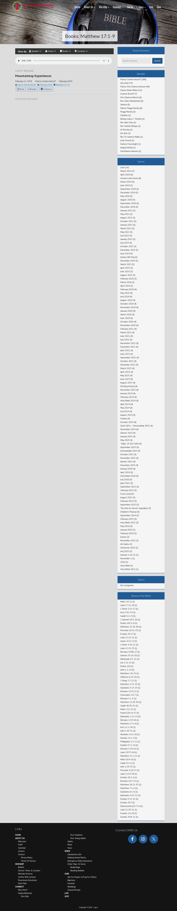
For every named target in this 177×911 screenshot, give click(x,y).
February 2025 (127, 519)
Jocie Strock (125, 140)
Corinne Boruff (127, 93)
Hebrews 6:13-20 (128, 676)
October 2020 (126, 321)
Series (50, 51)
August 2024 (126, 414)
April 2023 (125, 371)
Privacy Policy (26, 857)
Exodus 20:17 (126, 633)
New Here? (23, 890)
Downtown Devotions (27, 880)
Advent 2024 (126, 432)
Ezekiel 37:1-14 (127, 745)
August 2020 (126, 199)
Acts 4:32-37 (126, 612)
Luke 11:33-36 (127, 773)
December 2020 (127, 206)
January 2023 (126, 239)
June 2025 (125, 271)
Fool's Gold (125, 493)
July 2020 (124, 479)
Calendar (22, 848)
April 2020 (125, 174)
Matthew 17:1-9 (63, 85)
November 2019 (128, 307)
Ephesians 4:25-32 (129, 795)
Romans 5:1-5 (126, 698)
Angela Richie (126, 147)
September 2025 (128, 447)
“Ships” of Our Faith (129, 443)
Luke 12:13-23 (127, 648)
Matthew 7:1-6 (127, 788)
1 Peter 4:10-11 (127, 644)
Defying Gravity (127, 386)
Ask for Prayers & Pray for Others (82, 877)
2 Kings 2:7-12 (127, 680)
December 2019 (127, 192)
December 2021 (127, 346)
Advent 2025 (126, 461)
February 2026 (127, 278)
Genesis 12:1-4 (127, 737)
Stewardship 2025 (128, 450)
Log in (95, 907)
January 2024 (126, 393)
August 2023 (126, 382)
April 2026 (125, 285)
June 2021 (125, 336)
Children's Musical (128, 511)
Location (81, 51)
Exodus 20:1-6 (127, 777)
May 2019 (125, 293)
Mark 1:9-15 (126, 601)
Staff (20, 844)
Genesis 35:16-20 (128, 655)
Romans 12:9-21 (128, 691)
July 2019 (124, 296)
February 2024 (127, 397)
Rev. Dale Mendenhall (130, 100)
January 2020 (126, 310)
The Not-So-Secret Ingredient (134, 508)
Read (20, 89)
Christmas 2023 (127, 547)
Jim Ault (124, 133)
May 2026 (125, 526)
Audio (32, 89)
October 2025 (126, 454)
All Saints (124, 544)
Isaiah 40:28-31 (127, 705)
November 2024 (128, 429)
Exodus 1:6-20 (127, 813)
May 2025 (125, 440)
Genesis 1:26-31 (128, 554)
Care (67, 873)
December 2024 (127, 260)
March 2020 (126, 314)
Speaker (35, 51)
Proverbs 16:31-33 (129, 630)
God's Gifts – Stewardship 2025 (135, 425)
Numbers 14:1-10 (128, 734)
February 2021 (127, 328)
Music (69, 844)
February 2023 (127, 501)
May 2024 (125, 407)
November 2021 (128, 343)
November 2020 (128, 325)
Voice (69, 848)
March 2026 (126, 282)
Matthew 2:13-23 (128, 684)
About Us (20, 838)
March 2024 (126, 171)
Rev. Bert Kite (126, 122)
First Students (76, 835)
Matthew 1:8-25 (128, 673)
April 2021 (125, 483)
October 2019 (126, 303)
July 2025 (124, 551)
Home (18, 835)
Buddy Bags (75, 867)
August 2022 (126, 497)
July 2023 (124, 242)
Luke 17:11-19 (127, 605)
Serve (67, 851)
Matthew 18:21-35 (129, 784)
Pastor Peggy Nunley (129, 108)
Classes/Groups (73, 890)
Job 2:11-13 (126, 662)
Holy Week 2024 (128, 400)
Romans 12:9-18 (128, 720)
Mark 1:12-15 (126, 709)
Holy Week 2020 (128, 475)
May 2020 (125, 196)
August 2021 (126, 217)
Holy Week (125, 565)
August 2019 (126, 300)
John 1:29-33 (126, 766)
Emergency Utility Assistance (79, 861)
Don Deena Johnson (129, 97)
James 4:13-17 (127, 641)
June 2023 (125, 379)
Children (124, 115)
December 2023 (127, 249)
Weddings (71, 886)
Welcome (22, 841)
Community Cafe (74, 854)
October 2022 (126, 361)
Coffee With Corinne (27, 877)
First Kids (25, 896)
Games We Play (127, 257)
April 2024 (125, 404)
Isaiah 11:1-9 (126, 616)
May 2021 (125, 214)
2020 (122, 562)
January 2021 (126, 210)
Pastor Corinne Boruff (130, 79)
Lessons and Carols (129, 178)
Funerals (71, 883)
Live (67, 893)
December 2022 (127, 364)
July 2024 (124, 411)
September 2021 (128, 486)
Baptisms (71, 880)
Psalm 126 (125, 666)
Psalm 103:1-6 (127, 623)
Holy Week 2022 (128, 569)
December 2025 (127, 465)
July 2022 (124, 235)
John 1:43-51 (126, 730)
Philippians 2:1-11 (128, 741)
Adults (70, 841)
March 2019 (126, 181)
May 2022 (125, 232)
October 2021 (126, 221)
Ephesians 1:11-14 (129, 716)
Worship (19, 864)
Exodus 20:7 (126, 802)
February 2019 (127, 289)
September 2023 (128, 504)
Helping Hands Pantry (76, 857)
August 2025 (126, 275)
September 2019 (128, 188)
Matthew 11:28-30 (129, 702)
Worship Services (25, 873)
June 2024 (125, 253)
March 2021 (126, 332)
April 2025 (125, 267)
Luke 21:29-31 (127, 809)
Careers (21, 851)
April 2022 (125, 350)
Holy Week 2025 (128, 522)
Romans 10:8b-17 (128, 651)
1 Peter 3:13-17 (127, 608)
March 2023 (126, 368)
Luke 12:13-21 (127, 637)
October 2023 (126, 246)
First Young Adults (78, 838)
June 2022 (125, 354)
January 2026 (126, 468)
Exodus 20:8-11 (127, 816)
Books (65, 51)
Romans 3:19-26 (128, 748)
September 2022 (128, 357)
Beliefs (21, 867)
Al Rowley (125, 129)
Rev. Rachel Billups (129, 126)
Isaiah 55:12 (126, 763)
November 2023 (128, 389)
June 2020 (125, 318)
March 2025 (126, 264)
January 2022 (126, 224)
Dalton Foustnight (129, 144)
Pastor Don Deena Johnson (132, 86)
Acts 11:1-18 (126, 727)
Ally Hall (124, 83)
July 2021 (124, 339)
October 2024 (126, 422)
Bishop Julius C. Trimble (131, 118)
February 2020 (127, 533)
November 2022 (128, 540)
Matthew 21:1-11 (128, 755)
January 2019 (126, 529)
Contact (21, 854)
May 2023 (125, 375)
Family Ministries (25, 893)
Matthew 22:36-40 (129, 626)
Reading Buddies (77, 870)
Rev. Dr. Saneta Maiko (130, 136)
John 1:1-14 (125, 669)
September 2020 (128, 203)
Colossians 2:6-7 (128, 694)
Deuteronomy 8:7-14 (130, 806)
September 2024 (128, 515)
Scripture (46, 89)
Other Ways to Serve (76, 864)
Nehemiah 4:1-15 (128, 659)
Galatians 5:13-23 (128, 687)
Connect (19, 886)
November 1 (126, 558)
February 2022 (127, 490)
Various (123, 104)
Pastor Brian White (129, 90)
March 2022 (126, 228)
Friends (123, 418)
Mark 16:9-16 (126, 759)
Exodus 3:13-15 (127, 798)
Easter (123, 536)
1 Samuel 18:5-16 (128, 619)
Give (67, 896)
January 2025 (126, 436)
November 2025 (128, 458)
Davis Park (22, 883)
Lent (122, 167)
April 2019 (125, 472)
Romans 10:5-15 (128, 781)
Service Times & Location (29, 870)
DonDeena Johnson (129, 151)
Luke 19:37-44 (127, 752)
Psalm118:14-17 (128, 712)
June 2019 (125, 185)
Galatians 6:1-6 (127, 791)
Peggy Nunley (126, 111)
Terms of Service (28, 861)
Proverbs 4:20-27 (128, 770)
